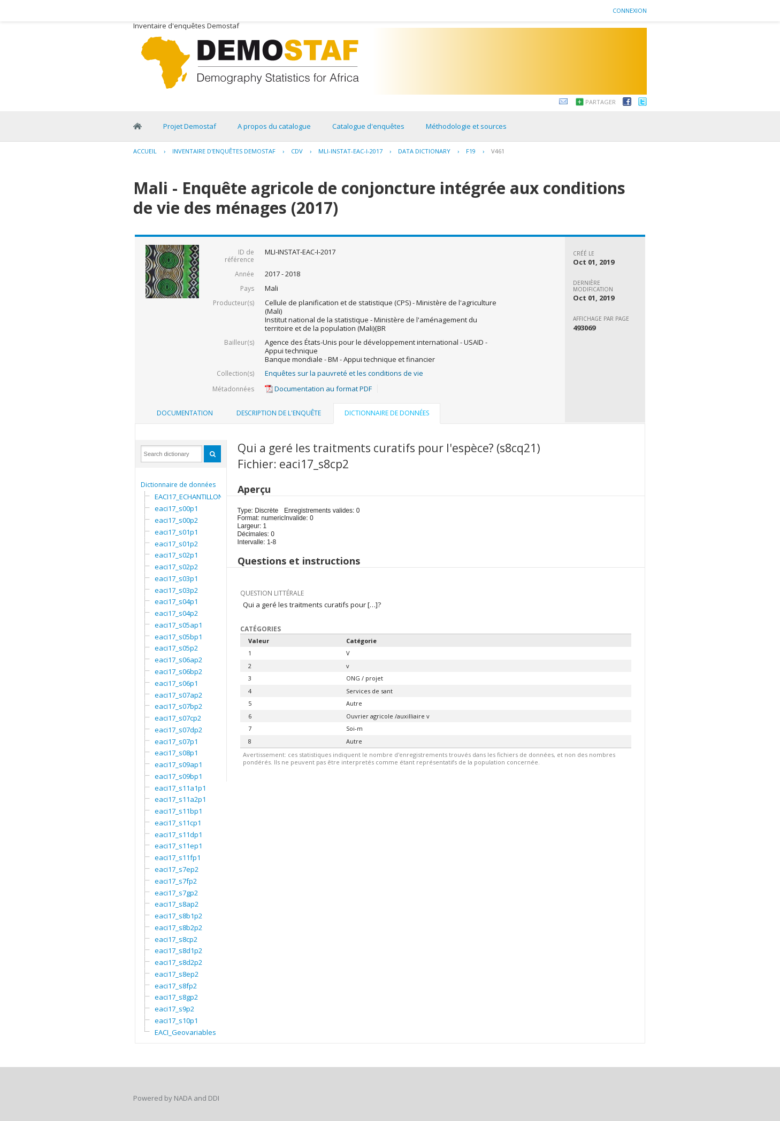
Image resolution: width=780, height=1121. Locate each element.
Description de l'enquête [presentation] (278, 413)
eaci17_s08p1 (176, 752)
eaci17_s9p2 (174, 1008)
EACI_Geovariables (185, 1032)
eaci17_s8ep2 (176, 974)
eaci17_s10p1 (176, 1020)
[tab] (185, 413)
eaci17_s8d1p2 (178, 950)
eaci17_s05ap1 (178, 625)
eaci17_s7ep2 (176, 869)
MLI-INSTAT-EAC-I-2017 (350, 151)
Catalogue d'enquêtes (368, 126)
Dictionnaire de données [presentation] (387, 413)
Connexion (630, 10)
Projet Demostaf (189, 126)
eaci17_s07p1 (176, 741)
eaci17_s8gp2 (176, 997)
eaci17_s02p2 (176, 566)
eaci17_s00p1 (176, 508)
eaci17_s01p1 (176, 532)
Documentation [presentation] (185, 413)
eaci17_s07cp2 (178, 718)
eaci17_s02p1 (176, 555)
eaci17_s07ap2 (178, 695)
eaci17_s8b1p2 (178, 915)
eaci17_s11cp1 (178, 822)
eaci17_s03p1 (176, 578)
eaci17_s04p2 (176, 613)
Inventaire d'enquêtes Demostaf (224, 151)
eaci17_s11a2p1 (180, 799)
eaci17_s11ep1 (178, 845)
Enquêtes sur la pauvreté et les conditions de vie (344, 373)
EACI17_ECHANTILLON (189, 496)
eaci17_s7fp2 (176, 881)
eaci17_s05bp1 (178, 636)
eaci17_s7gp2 (176, 892)
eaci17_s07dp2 (178, 729)
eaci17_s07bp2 (178, 706)
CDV (297, 151)
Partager (600, 102)
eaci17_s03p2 (176, 590)
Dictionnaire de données (178, 484)
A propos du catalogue (274, 126)
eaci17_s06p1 (176, 683)
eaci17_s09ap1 (178, 764)
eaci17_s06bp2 (178, 671)
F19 (471, 151)
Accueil (145, 151)
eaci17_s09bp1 (178, 776)
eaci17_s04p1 (176, 601)
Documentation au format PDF (318, 388)
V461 (497, 151)
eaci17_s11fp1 (178, 857)
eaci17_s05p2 (176, 648)
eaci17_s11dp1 (178, 834)
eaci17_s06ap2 (178, 659)
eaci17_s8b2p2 (178, 927)
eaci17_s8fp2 (176, 985)
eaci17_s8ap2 (176, 904)
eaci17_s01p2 (176, 543)
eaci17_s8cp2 (176, 939)
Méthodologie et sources (466, 126)
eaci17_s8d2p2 (178, 962)
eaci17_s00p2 (176, 520)
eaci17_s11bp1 (178, 811)
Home (137, 126)
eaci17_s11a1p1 (180, 788)
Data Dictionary (424, 151)
